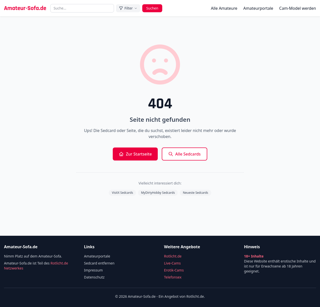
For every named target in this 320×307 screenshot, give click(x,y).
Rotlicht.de (173, 256)
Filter (128, 8)
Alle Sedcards (184, 154)
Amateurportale (258, 8)
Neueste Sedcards (195, 192)
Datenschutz (94, 277)
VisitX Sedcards (122, 192)
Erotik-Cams (174, 270)
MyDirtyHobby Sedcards (158, 192)
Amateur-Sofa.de (25, 8)
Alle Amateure (224, 8)
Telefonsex (173, 277)
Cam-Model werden (297, 8)
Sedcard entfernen (99, 263)
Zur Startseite (135, 154)
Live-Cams (172, 263)
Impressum (93, 270)
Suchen (152, 8)
